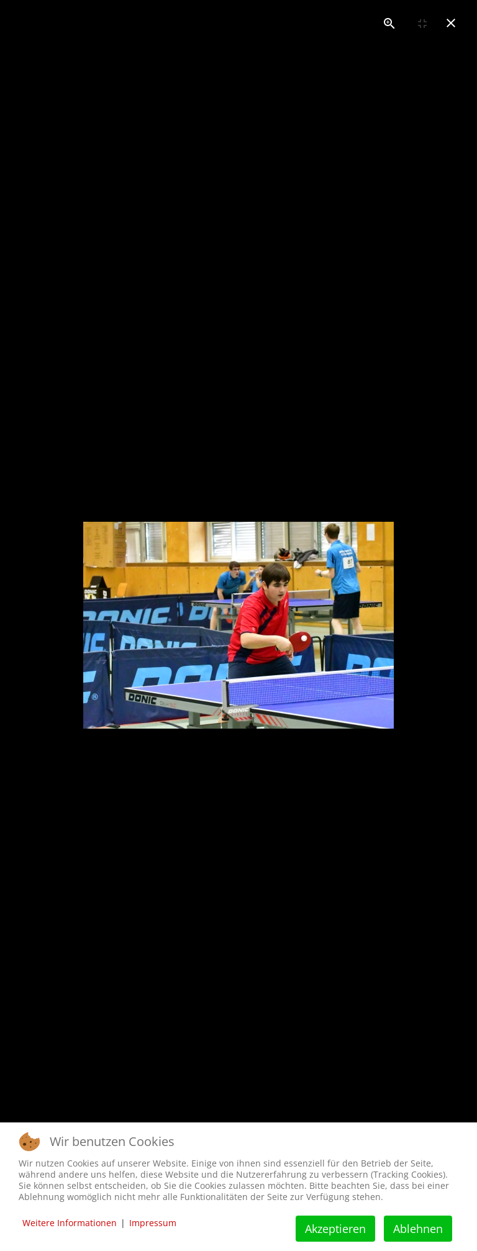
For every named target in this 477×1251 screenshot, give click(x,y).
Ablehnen (418, 1228)
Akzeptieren (335, 1228)
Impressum (152, 1223)
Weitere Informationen (69, 1223)
